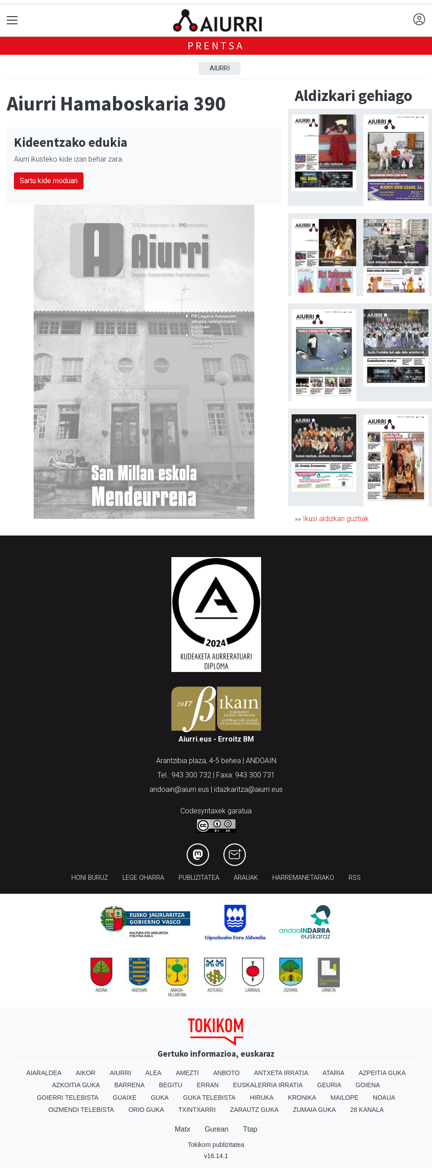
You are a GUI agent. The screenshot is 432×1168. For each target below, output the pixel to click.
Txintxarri (197, 1109)
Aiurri (219, 68)
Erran (207, 1085)
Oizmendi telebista (81, 1109)
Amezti (187, 1072)
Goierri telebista (67, 1097)
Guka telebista (209, 1097)
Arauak (246, 878)
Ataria (334, 1072)
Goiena (367, 1085)
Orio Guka (146, 1109)
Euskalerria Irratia (267, 1085)
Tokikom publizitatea (216, 1144)
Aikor (86, 1072)
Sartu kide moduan (49, 180)
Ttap (250, 1129)
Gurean (216, 1129)
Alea (153, 1072)
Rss (355, 878)
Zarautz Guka (254, 1109)
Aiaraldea (43, 1072)
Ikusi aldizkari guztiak (336, 518)
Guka (160, 1097)
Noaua (384, 1097)
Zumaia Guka (314, 1109)
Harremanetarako (303, 878)
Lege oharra (143, 878)
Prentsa (216, 46)
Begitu (170, 1085)
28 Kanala (367, 1109)
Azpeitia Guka (382, 1072)
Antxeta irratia (281, 1072)
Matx (182, 1129)
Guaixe (124, 1097)
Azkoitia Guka (76, 1085)
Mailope (344, 1097)
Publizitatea (199, 878)
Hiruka (262, 1097)
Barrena (129, 1085)
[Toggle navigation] (12, 20)
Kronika (302, 1097)
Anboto (226, 1072)
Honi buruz (89, 878)
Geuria (329, 1085)
